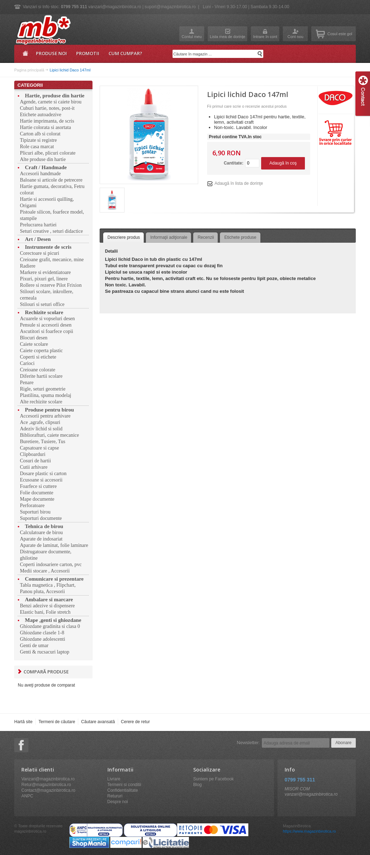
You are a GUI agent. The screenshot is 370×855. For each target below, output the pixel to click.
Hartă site (23, 721)
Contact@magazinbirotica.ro (48, 790)
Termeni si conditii (124, 784)
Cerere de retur (135, 721)
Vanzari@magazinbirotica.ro (48, 778)
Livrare (114, 778)
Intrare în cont (265, 36)
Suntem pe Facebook (213, 778)
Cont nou (295, 36)
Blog (197, 784)
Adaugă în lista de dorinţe (239, 183)
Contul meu (192, 36)
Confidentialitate (122, 790)
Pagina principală (24, 55)
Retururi (115, 796)
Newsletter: (248, 742)
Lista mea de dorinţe (227, 36)
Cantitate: (233, 163)
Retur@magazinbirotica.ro (46, 784)
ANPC (27, 796)
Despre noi (117, 801)
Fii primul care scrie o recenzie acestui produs (247, 106)
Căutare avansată (98, 721)
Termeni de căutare (56, 721)
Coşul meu (320, 33)
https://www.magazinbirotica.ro (309, 831)
